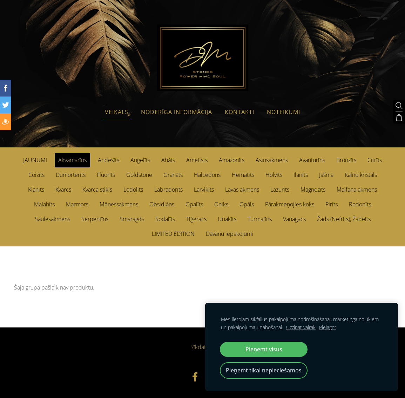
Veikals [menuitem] (116, 112)
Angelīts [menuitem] (140, 160)
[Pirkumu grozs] (399, 118)
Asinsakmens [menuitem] (272, 160)
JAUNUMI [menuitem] (35, 160)
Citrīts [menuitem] (374, 160)
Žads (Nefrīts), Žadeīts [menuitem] (344, 219)
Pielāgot (327, 327)
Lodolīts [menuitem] (133, 189)
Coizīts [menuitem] (36, 175)
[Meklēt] (399, 106)
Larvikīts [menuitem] (204, 189)
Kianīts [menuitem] (36, 189)
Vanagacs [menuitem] (294, 219)
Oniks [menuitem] (221, 204)
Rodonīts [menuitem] (360, 204)
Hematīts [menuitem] (243, 175)
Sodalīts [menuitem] (165, 219)
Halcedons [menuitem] (207, 175)
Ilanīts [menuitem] (300, 175)
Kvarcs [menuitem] (63, 189)
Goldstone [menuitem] (139, 175)
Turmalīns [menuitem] (260, 219)
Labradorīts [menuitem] (168, 189)
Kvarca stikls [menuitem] (97, 189)
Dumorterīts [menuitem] (71, 175)
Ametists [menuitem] (197, 160)
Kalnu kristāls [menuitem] (361, 175)
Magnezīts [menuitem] (313, 189)
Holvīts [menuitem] (273, 175)
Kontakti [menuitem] (239, 112)
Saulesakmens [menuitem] (52, 219)
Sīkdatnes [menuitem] (202, 347)
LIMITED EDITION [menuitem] (173, 234)
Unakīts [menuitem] (227, 219)
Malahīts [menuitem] (44, 204)
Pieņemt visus (263, 349)
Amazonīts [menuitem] (231, 160)
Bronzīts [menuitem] (346, 160)
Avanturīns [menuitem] (312, 160)
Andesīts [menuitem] (108, 160)
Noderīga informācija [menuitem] (176, 112)
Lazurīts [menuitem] (279, 189)
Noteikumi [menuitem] (283, 112)
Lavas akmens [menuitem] (242, 189)
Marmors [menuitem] (77, 204)
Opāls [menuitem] (246, 204)
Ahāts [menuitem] (168, 160)
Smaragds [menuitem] (132, 219)
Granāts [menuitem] (173, 175)
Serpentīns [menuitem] (94, 219)
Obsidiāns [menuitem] (161, 204)
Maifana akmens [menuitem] (357, 189)
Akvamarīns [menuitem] (72, 160)
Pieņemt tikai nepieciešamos (264, 370)
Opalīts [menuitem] (194, 204)
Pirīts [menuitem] (331, 204)
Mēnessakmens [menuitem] (119, 204)
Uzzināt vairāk (301, 327)
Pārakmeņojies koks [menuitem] (289, 204)
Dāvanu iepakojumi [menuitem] (229, 234)
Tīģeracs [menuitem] (196, 219)
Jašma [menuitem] (326, 175)
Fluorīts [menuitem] (106, 175)
